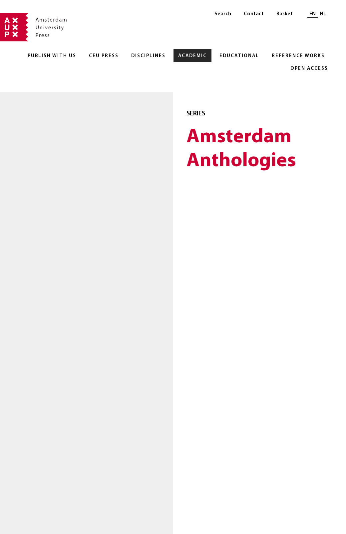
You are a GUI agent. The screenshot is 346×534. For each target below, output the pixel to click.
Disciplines (148, 56)
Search (222, 14)
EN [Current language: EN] (312, 14)
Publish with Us (52, 56)
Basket (284, 14)
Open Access (309, 68)
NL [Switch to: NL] (323, 14)
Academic (192, 56)
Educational (239, 56)
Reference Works (298, 56)
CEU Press (104, 56)
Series (195, 113)
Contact (254, 14)
